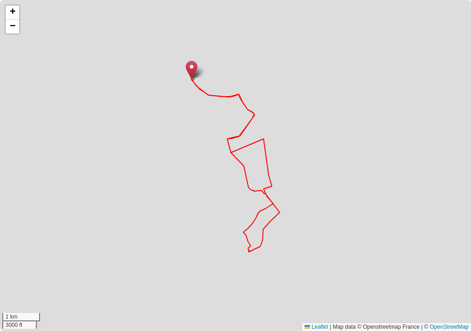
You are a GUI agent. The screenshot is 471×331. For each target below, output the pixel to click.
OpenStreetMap (449, 327)
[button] (191, 70)
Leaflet (316, 327)
